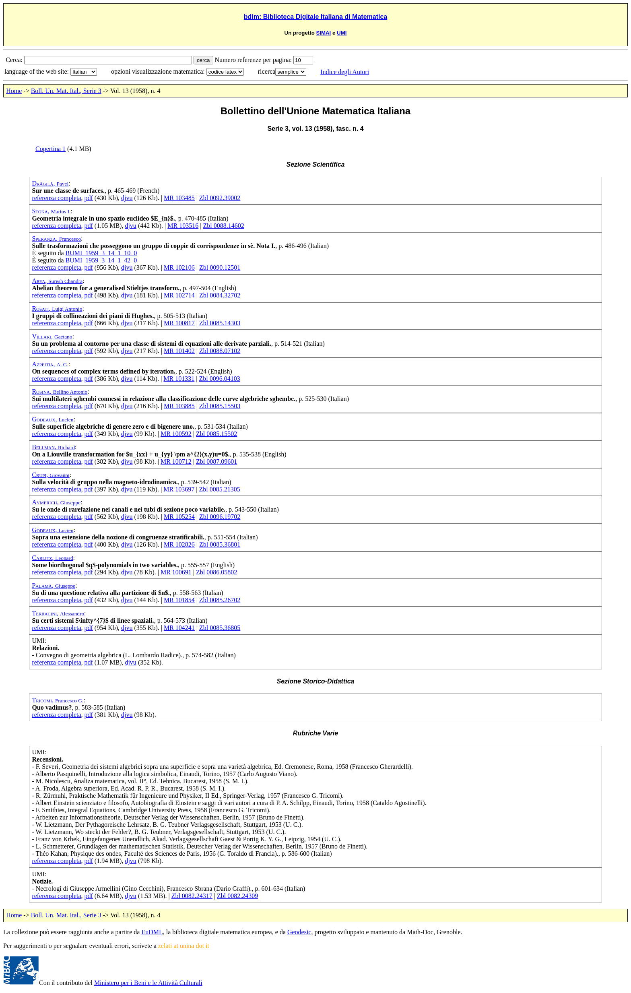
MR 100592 (176, 433)
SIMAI (323, 33)
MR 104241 (179, 627)
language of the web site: (37, 71)
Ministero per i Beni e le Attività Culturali (148, 982)
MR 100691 (176, 572)
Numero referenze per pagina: (254, 59)
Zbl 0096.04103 (219, 378)
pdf (89, 197)
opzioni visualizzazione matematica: (158, 71)
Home (14, 90)
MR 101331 (178, 378)
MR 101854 (179, 600)
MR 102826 (179, 544)
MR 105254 (179, 516)
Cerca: (15, 59)
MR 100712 (176, 461)
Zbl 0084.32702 (219, 295)
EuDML (152, 932)
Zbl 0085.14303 (219, 323)
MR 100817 (179, 323)
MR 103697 (178, 489)
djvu (126, 197)
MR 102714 (179, 295)
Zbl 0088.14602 (223, 225)
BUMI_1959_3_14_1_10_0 (101, 253)
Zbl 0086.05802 (216, 572)
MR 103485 (179, 197)
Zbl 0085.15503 (219, 406)
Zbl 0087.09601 (216, 461)
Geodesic (299, 932)
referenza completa (56, 197)
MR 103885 (179, 406)
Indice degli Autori (344, 71)
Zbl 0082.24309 (237, 895)
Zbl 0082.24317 (191, 895)
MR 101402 (179, 350)
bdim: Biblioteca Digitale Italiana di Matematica (316, 16)
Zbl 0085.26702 (219, 600)
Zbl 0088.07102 (219, 350)
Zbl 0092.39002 (219, 197)
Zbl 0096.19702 (219, 516)
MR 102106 (179, 267)
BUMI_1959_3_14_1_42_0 (101, 260)
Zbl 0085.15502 (216, 433)
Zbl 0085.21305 (219, 489)
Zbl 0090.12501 (219, 267)
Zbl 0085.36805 (219, 627)
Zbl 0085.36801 (219, 544)
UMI (341, 33)
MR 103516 (182, 225)
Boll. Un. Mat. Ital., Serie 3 (66, 90)
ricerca (267, 71)
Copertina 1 (50, 148)
